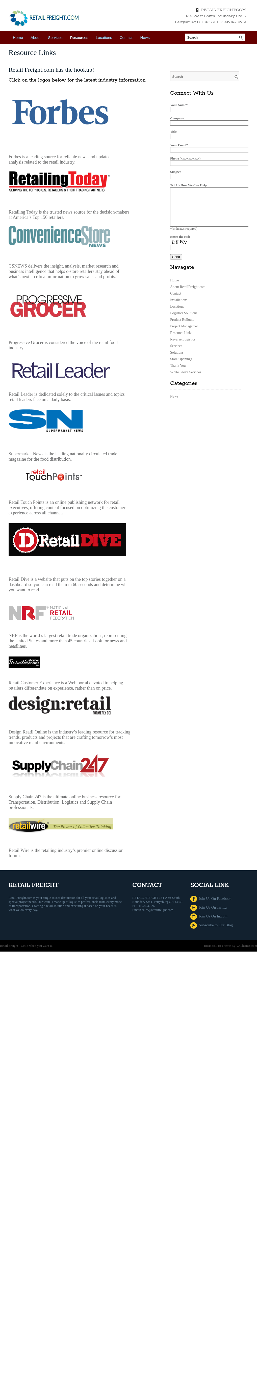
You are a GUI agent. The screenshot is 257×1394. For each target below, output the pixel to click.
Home (18, 37)
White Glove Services (185, 380)
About (35, 37)
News (145, 37)
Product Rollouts (182, 327)
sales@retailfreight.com (157, 910)
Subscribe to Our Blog (211, 925)
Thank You (178, 373)
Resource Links (181, 340)
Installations (178, 307)
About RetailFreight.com (187, 294)
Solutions (177, 360)
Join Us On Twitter (209, 907)
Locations (104, 37)
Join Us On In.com (208, 916)
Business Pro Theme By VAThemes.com (230, 946)
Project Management (184, 334)
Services (55, 37)
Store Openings (181, 367)
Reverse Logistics (182, 347)
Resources (79, 37)
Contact (126, 37)
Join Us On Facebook (211, 899)
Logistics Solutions (183, 321)
